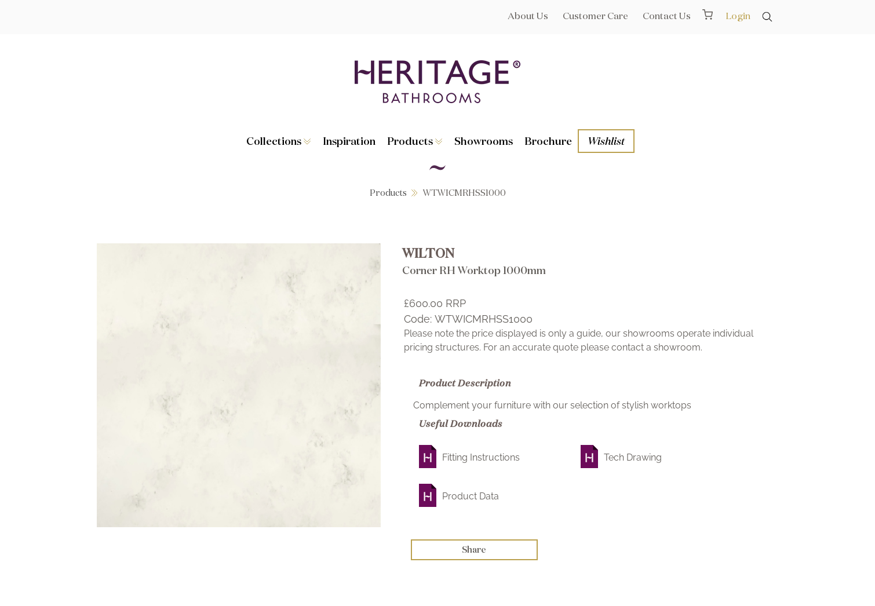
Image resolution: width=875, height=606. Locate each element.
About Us (528, 15)
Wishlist (606, 141)
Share (474, 549)
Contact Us (667, 15)
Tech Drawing (633, 457)
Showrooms (483, 141)
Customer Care (595, 15)
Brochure (548, 141)
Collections (278, 141)
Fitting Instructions (481, 457)
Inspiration (349, 141)
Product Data (470, 496)
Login (737, 15)
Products (415, 141)
